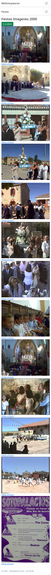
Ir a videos (7, 24)
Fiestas (5, 11)
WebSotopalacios (10, 3)
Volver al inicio (7, 64)
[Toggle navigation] (46, 3)
